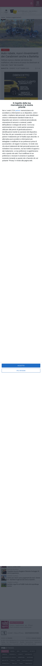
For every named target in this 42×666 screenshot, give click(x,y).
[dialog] (21, 333)
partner (17, 110)
